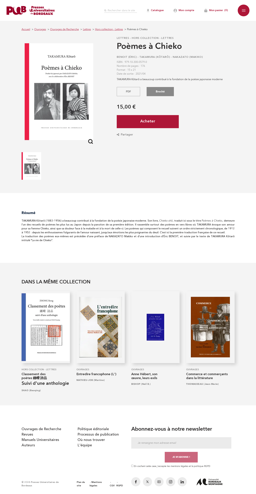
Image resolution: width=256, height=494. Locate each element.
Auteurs (28, 445)
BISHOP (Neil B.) (141, 384)
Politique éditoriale (93, 429)
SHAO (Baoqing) (31, 390)
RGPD (119, 486)
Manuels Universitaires (40, 440)
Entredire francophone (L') (96, 374)
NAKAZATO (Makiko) (188, 57)
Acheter (147, 121)
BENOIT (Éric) (127, 57)
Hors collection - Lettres (153, 38)
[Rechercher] (120, 10)
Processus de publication (98, 434)
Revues (27, 434)
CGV (112, 486)
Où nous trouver (91, 440)
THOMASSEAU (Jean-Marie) (202, 384)
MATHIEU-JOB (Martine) (90, 380)
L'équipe (85, 445)
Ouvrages (82, 369)
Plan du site (81, 484)
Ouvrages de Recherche (41, 429)
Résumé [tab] (28, 213)
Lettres (123, 38)
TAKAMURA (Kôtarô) (154, 57)
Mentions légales (95, 484)
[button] (243, 10)
